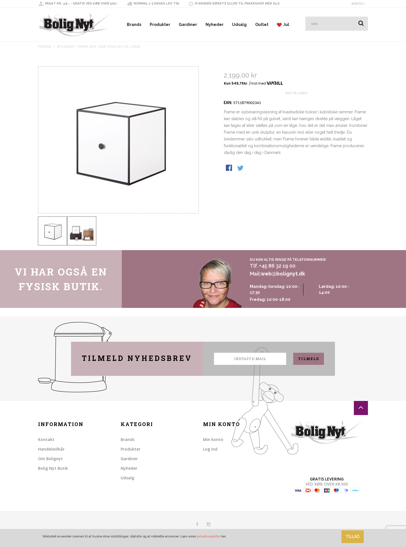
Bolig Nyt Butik (53, 468)
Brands (134, 24)
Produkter (160, 24)
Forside (44, 46)
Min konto (213, 439)
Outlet (261, 24)
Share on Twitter (240, 188)
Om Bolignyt (50, 458)
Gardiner (188, 24)
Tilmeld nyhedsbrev (137, 358)
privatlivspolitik (208, 536)
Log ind (210, 449)
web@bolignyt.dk (283, 274)
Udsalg (239, 24)
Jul (283, 24)
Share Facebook (229, 188)
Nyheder (215, 24)
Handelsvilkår (51, 449)
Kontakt (46, 439)
